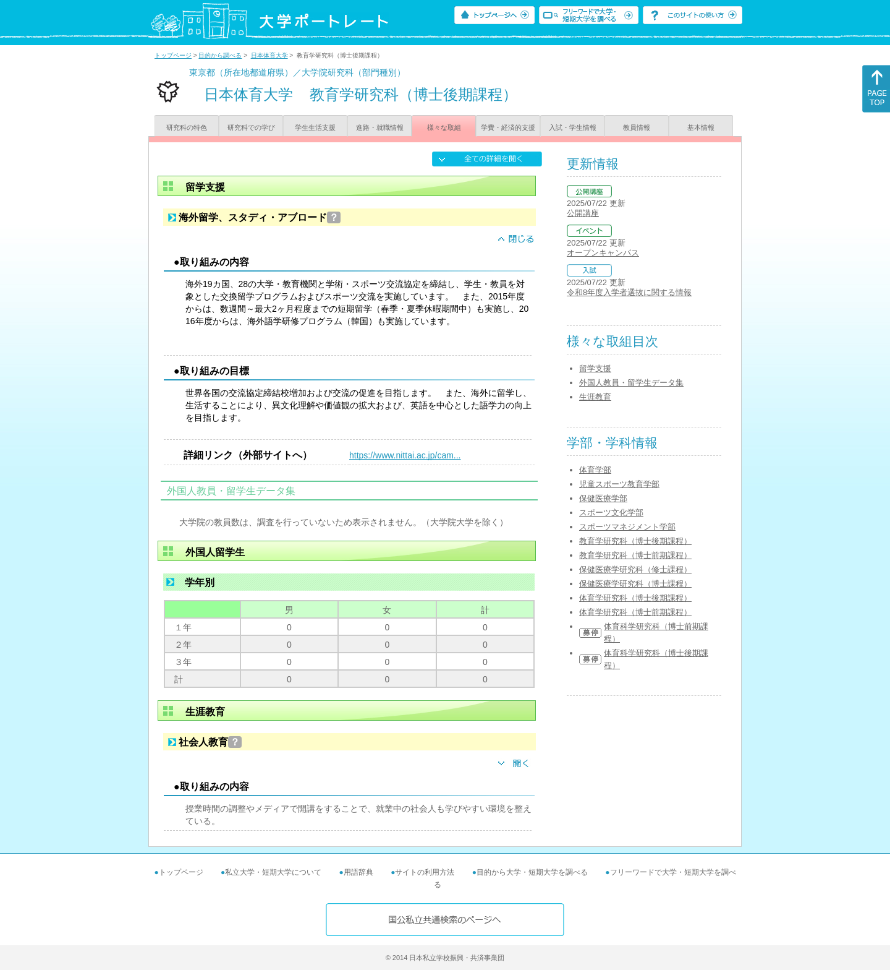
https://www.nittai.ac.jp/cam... (405, 455)
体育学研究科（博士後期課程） (635, 598)
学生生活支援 (315, 127)
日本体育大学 (269, 55)
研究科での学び (251, 127)
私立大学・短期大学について (273, 872)
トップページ (173, 55)
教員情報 (636, 127)
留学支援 (595, 368)
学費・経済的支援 (508, 127)
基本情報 (700, 127)
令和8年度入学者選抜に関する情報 (629, 292)
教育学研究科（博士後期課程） (635, 541)
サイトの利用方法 (424, 872)
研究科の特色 (186, 127)
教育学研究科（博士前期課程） (635, 555)
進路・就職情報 (380, 127)
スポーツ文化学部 (611, 512)
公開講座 (583, 213)
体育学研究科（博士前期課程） (635, 612)
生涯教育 (595, 396)
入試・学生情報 (572, 127)
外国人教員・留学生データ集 (631, 382)
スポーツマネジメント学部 (627, 526)
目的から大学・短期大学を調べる (532, 872)
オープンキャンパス (603, 252)
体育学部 (595, 469)
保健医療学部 (603, 498)
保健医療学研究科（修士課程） (635, 569)
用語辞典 (358, 872)
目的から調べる (220, 55)
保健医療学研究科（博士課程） (635, 583)
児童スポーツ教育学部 (619, 484)
